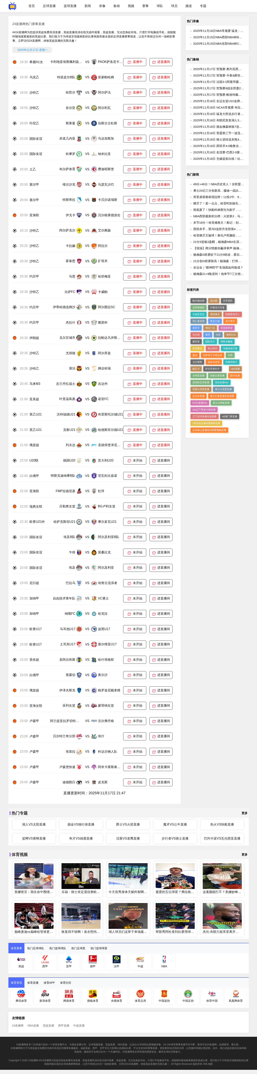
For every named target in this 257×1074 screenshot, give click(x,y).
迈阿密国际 (198, 307)
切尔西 (196, 334)
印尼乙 (34, 123)
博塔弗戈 (215, 314)
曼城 (194, 355)
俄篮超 (34, 445)
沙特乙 (34, 92)
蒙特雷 (196, 341)
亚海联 (34, 215)
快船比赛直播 (217, 375)
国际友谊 (35, 138)
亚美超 (34, 399)
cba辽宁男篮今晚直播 (204, 409)
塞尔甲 (34, 184)
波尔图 (213, 300)
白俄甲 (34, 476)
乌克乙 (34, 77)
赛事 (145, 6)
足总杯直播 (198, 396)
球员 (174, 6)
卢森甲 (34, 721)
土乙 (32, 169)
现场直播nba (222, 382)
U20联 (33, 460)
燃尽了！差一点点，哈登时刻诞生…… (218, 203)
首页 (31, 6)
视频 (131, 6)
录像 (102, 6)
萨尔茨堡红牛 (212, 368)
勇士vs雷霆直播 (223, 389)
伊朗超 (34, 338)
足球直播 (49, 6)
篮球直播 (70, 6)
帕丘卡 (196, 368)
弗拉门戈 (210, 328)
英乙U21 (35, 414)
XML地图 (208, 1064)
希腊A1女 (36, 62)
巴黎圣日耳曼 (217, 307)
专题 (203, 6)
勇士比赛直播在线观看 (222, 396)
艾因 (230, 355)
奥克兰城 (215, 321)
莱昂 (207, 334)
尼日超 (34, 583)
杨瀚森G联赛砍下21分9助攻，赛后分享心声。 (224, 254)
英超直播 (48, 1025)
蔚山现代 (212, 348)
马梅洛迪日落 (230, 348)
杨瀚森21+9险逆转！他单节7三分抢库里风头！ (224, 274)
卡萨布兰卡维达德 (212, 355)
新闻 (88, 6)
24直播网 (18, 1025)
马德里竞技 (198, 314)
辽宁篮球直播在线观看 (204, 416)
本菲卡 (196, 328)
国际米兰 (210, 341)
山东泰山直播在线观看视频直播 (209, 430)
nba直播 (235, 368)
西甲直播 (63, 1025)
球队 (160, 6)
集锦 (116, 6)
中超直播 (79, 1025)
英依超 (34, 659)
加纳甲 (34, 598)
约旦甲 (34, 276)
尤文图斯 (197, 362)
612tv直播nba (199, 402)
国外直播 (235, 375)
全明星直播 (198, 375)
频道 (188, 6)
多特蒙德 (197, 348)
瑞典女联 (35, 506)
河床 (218, 334)
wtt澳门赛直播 (229, 416)
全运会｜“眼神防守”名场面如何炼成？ (218, 267)
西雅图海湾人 (232, 314)
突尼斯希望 (227, 328)
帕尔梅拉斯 (198, 300)
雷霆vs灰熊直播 (200, 389)
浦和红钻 (231, 334)
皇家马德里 (214, 362)
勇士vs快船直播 (221, 402)
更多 (245, 813)
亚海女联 (35, 705)
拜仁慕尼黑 (198, 321)
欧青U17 (35, 629)
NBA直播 (33, 1025)
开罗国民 (228, 300)
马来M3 (34, 383)
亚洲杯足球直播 (200, 382)
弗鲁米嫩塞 (227, 341)
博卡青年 (230, 321)
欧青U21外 (37, 521)
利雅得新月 (231, 362)
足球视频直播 (96, 1044)
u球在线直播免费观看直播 (206, 423)
